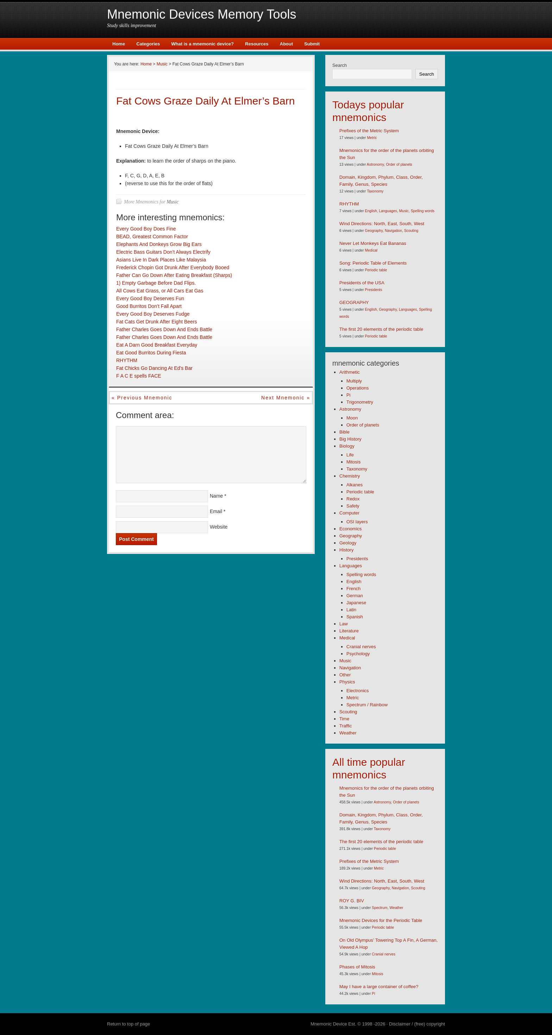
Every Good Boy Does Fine (146, 229)
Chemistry (349, 476)
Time (344, 718)
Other (345, 674)
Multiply (354, 381)
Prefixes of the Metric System (369, 130)
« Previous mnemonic (142, 397)
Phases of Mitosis (357, 967)
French (353, 588)
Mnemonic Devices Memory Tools (201, 14)
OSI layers (357, 521)
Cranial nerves (361, 646)
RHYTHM (126, 360)
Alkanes (354, 484)
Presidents (373, 290)
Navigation (393, 231)
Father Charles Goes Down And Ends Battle (164, 329)
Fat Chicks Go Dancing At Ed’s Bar (154, 368)
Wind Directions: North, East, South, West (381, 223)
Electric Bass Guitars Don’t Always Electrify (163, 252)
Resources (256, 43)
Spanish (354, 616)
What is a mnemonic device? (202, 43)
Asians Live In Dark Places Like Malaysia (161, 260)
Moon (352, 418)
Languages (388, 211)
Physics (347, 681)
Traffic (345, 725)
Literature (349, 630)
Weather (348, 733)
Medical (371, 250)
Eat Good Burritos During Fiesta (151, 352)
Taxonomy (375, 191)
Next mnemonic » (285, 397)
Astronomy (375, 164)
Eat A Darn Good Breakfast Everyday (156, 345)
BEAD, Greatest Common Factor (152, 236)
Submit (312, 43)
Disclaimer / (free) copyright (417, 1024)
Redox (353, 498)
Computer (349, 513)
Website (218, 527)
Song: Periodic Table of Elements (373, 263)
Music (172, 201)
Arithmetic (349, 372)
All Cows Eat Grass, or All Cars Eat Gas (159, 291)
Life (350, 454)
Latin (351, 609)
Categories (148, 43)
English (371, 211)
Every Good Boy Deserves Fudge (153, 314)
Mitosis (353, 462)
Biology (347, 446)
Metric (372, 138)
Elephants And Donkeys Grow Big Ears (159, 244)
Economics (350, 528)
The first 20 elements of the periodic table (381, 329)
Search (339, 65)
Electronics (357, 690)
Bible (344, 432)
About (286, 43)
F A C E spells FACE (138, 376)
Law (343, 623)
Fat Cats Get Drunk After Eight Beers (156, 321)
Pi (348, 395)
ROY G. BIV (351, 900)
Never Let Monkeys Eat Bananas (372, 243)
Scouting (411, 231)
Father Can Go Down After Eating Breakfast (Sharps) (174, 275)
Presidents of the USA (361, 282)
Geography (374, 231)
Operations (357, 388)
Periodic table (376, 270)
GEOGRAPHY (354, 302)
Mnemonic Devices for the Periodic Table (380, 920)
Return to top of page (128, 1024)
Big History (350, 439)
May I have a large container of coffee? (379, 986)
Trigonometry (359, 402)
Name (216, 496)
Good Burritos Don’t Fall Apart (149, 306)
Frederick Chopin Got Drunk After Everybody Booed (172, 267)
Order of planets (399, 164)
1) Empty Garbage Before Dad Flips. (156, 283)
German (354, 595)
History (346, 550)
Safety (352, 506)
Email (216, 511)
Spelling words (423, 211)
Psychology (358, 653)
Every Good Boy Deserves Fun (150, 298)
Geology (347, 542)
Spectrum (379, 908)
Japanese (356, 602)
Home (118, 43)
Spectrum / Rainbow (367, 704)
